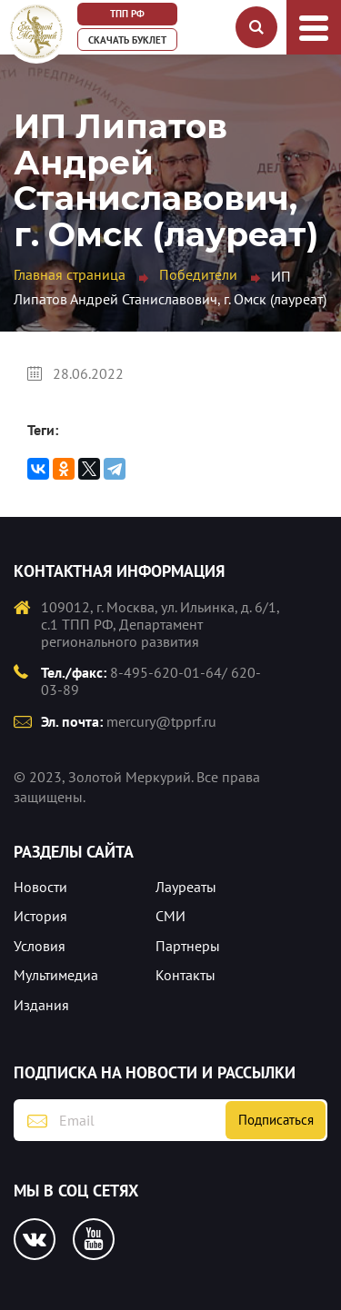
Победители (198, 274)
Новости (40, 887)
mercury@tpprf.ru (161, 721)
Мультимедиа (56, 975)
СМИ (170, 916)
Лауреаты (185, 887)
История (40, 916)
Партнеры (187, 946)
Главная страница (69, 274)
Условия (39, 946)
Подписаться (276, 1119)
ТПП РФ (127, 13)
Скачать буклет (127, 40)
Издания (41, 1005)
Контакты (185, 975)
